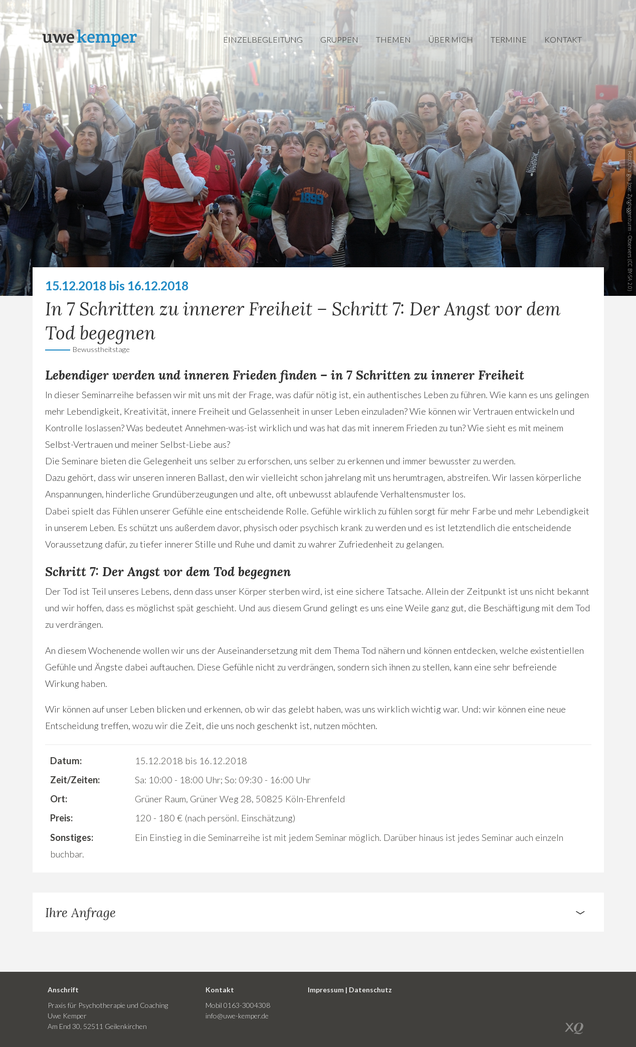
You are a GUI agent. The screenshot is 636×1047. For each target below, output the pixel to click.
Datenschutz (370, 989)
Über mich (451, 39)
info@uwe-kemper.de (237, 1015)
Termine (509, 39)
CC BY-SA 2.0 (629, 275)
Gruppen (339, 39)
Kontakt (563, 39)
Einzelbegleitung (263, 39)
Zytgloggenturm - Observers (629, 226)
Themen (393, 39)
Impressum (326, 989)
